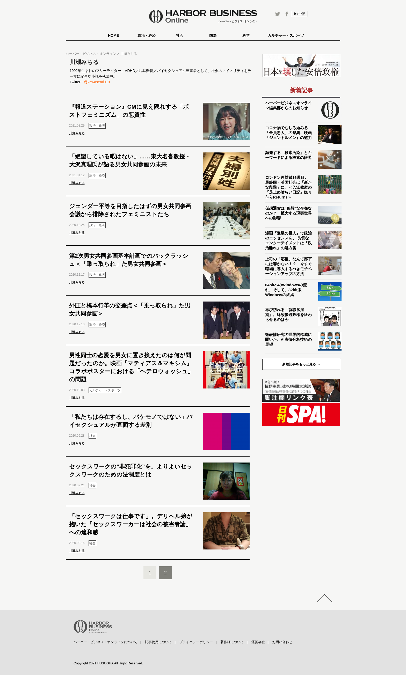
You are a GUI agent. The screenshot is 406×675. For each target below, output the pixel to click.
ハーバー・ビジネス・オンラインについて (105, 642)
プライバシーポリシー (196, 642)
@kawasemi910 (97, 82)
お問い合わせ (282, 642)
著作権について (232, 642)
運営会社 (258, 642)
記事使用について (158, 642)
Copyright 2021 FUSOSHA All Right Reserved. (108, 663)
